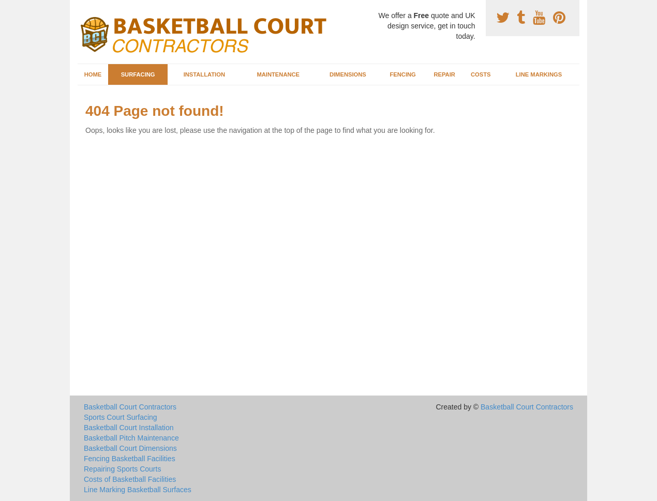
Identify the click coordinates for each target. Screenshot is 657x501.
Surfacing (138, 74)
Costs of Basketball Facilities (130, 479)
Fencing (402, 74)
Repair (444, 74)
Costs (481, 74)
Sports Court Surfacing (120, 417)
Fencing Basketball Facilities (129, 458)
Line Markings (539, 74)
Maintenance (278, 74)
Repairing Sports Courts (122, 469)
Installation (204, 74)
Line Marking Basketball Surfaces (137, 489)
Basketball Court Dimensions (130, 448)
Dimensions (348, 74)
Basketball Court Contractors (130, 407)
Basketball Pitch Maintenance (131, 438)
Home (93, 74)
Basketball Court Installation (129, 427)
